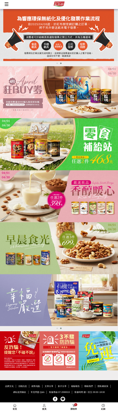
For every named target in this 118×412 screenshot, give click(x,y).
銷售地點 (35, 386)
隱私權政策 (103, 386)
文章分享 (49, 386)
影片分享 (62, 386)
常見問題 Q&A (37, 392)
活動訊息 (22, 386)
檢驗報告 (75, 386)
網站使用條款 (19, 392)
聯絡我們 (88, 386)
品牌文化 (9, 386)
